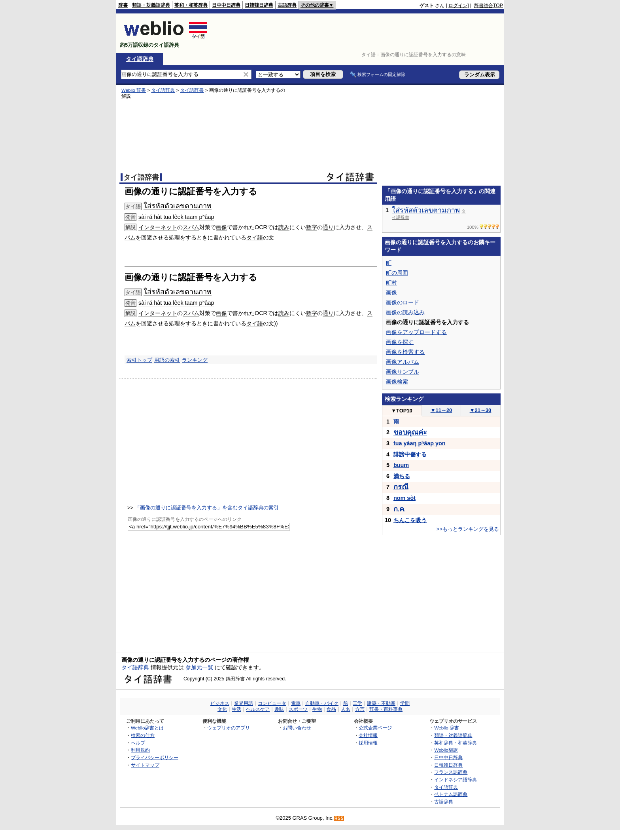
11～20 (441, 410)
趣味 (279, 709)
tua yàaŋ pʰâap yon (419, 443)
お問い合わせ (297, 727)
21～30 (480, 410)
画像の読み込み (405, 312)
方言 (360, 709)
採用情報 (368, 742)
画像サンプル (402, 371)
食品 (331, 709)
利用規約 (140, 749)
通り (328, 227)
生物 (317, 709)
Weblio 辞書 (133, 90)
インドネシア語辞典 (455, 779)
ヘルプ (138, 742)
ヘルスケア (258, 709)
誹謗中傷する (410, 454)
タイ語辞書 (192, 90)
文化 (222, 709)
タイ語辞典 (139, 59)
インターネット (157, 227)
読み (283, 227)
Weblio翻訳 (445, 749)
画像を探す (400, 342)
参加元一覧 (199, 667)
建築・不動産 (381, 703)
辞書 (123, 5)
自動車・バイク (321, 703)
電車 (296, 703)
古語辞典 (287, 5)
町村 (391, 282)
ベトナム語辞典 (450, 794)
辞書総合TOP (488, 5)
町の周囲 (397, 273)
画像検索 (397, 381)
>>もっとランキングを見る (468, 529)
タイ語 (254, 237)
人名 (345, 709)
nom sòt (404, 498)
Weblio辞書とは (147, 727)
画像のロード (402, 302)
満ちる (401, 476)
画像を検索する (405, 352)
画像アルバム (402, 362)
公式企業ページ (375, 727)
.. (399, 509)
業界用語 (243, 703)
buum (401, 465)
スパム (191, 227)
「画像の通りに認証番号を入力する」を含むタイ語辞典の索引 (207, 508)
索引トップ (139, 360)
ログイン (457, 5)
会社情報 (368, 735)
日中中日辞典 (226, 5)
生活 (236, 709)
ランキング (195, 360)
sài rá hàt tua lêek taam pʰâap (176, 217)
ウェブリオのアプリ (228, 727)
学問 (405, 703)
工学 (357, 703)
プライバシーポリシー (154, 757)
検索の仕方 (143, 735)
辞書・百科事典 (386, 709)
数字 (311, 227)
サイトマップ (145, 764)
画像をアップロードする (416, 332)
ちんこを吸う (410, 520)
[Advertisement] (359, 33)
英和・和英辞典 (191, 5)
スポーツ (298, 709)
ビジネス (219, 703)
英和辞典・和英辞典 (455, 742)
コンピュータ (272, 703)
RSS (339, 818)
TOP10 (401, 411)
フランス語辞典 (450, 772)
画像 (221, 227)
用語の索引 (167, 360)
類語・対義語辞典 (151, 5)
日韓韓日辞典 (259, 5)
